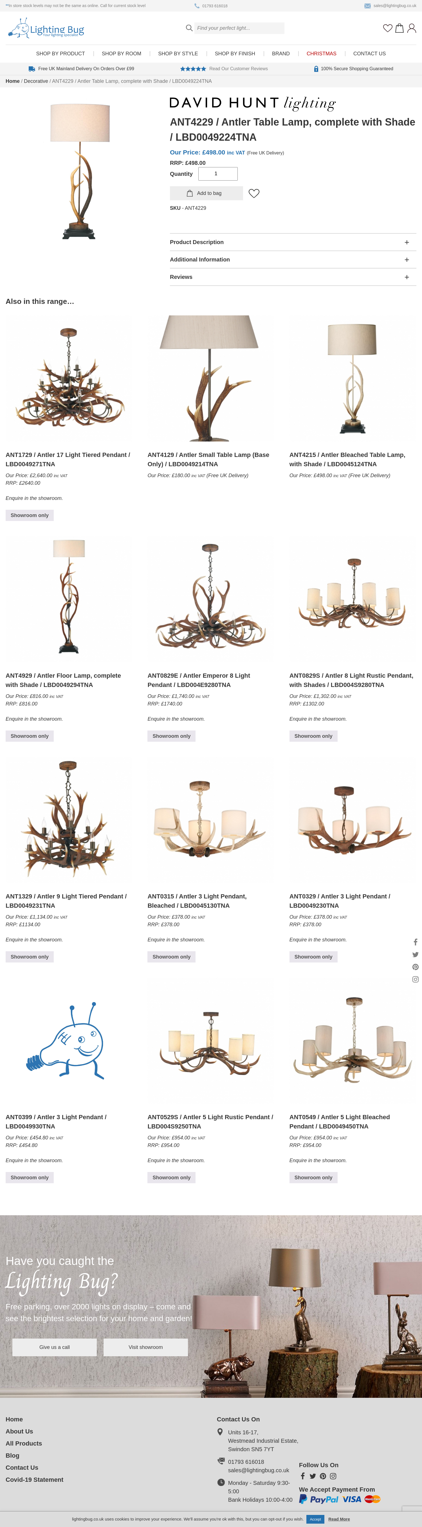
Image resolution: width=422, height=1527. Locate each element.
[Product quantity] (218, 174)
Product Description (197, 242)
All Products (24, 1443)
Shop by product (60, 53)
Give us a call (54, 1347)
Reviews (181, 277)
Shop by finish (235, 53)
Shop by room (121, 53)
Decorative (36, 81)
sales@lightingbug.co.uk (390, 5)
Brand (281, 53)
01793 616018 (211, 5)
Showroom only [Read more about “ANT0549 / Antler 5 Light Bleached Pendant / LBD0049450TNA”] (314, 1177)
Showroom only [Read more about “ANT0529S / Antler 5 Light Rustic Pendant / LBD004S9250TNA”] (171, 1177)
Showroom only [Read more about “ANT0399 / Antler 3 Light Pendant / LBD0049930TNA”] (30, 1177)
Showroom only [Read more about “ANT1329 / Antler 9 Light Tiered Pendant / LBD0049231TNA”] (30, 957)
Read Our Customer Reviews (224, 68)
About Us (19, 1431)
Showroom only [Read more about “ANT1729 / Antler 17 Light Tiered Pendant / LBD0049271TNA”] (30, 515)
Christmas (321, 53)
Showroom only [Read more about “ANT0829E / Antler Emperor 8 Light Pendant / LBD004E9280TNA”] (171, 736)
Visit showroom (146, 1347)
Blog (12, 1455)
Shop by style (178, 53)
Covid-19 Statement (34, 1479)
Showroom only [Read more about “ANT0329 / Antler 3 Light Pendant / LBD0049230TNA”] (314, 957)
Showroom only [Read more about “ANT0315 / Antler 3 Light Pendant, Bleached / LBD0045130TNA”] (171, 957)
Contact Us (369, 53)
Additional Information (200, 259)
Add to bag (209, 193)
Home (13, 81)
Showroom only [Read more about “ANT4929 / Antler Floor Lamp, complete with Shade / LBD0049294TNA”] (30, 736)
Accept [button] (315, 1519)
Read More (339, 1519)
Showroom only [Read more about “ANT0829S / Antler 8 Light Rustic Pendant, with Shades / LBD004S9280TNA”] (314, 736)
